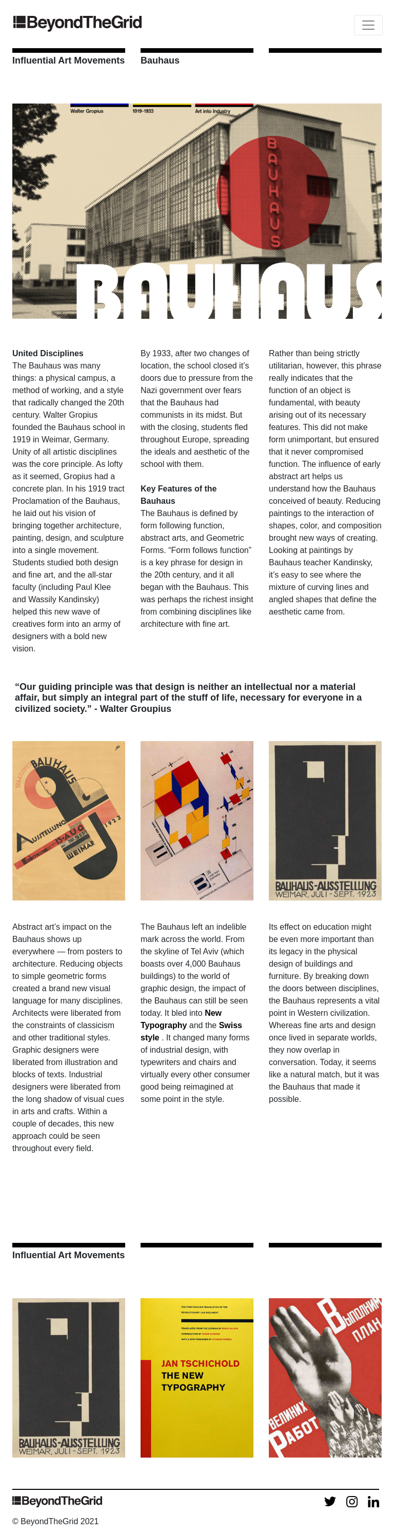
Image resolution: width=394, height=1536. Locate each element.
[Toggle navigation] (368, 25)
